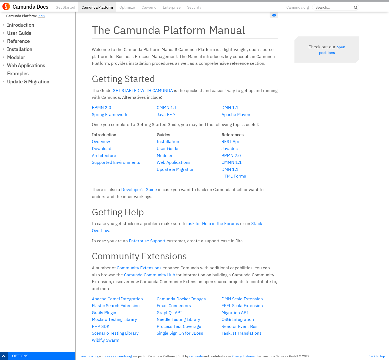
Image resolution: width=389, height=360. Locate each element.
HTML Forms (234, 176)
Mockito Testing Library (114, 319)
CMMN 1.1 (167, 107)
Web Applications (26, 65)
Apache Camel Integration (117, 298)
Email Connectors (174, 305)
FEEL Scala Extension (242, 305)
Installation (19, 49)
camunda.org (89, 356)
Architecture (104, 155)
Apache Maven (236, 114)
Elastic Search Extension (116, 305)
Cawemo (149, 7)
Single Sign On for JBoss (180, 333)
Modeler (16, 57)
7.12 (41, 15)
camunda (196, 356)
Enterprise (172, 7)
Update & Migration (28, 82)
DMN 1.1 (230, 107)
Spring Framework (109, 114)
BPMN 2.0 (101, 107)
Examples (18, 73)
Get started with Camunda (143, 90)
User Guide (19, 33)
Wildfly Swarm (105, 340)
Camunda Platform (97, 7)
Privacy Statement (245, 356)
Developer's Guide (139, 189)
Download (101, 148)
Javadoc (230, 148)
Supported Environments (116, 162)
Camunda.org (297, 7)
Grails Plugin (104, 312)
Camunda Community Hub (149, 274)
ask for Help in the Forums (213, 223)
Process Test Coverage (179, 326)
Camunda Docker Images (181, 298)
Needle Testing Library (178, 319)
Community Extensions (139, 267)
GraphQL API (169, 312)
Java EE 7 (166, 114)
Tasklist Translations (241, 333)
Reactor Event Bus (239, 326)
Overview (101, 141)
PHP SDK (100, 326)
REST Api (230, 141)
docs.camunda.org (118, 356)
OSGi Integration (238, 319)
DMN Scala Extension (242, 298)
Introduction (20, 25)
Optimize (127, 7)
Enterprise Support (147, 240)
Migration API (235, 312)
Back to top (376, 356)
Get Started (65, 7)
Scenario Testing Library (115, 333)
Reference (18, 41)
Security (194, 7)
